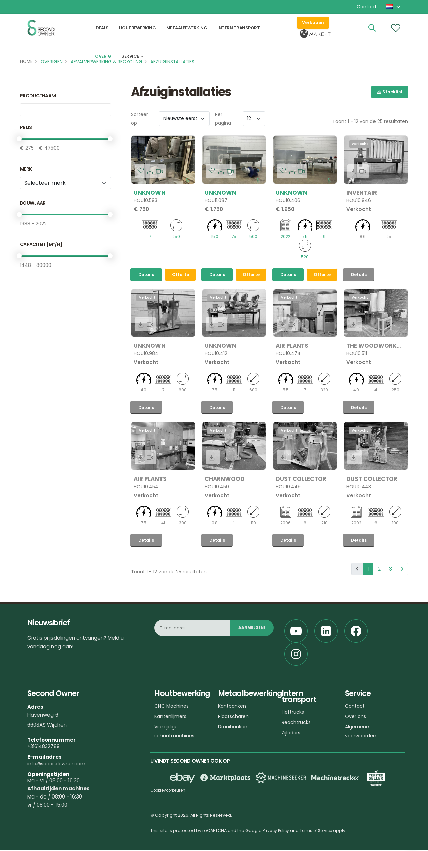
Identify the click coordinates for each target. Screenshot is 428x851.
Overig (103, 69)
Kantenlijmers (171, 717)
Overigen (52, 62)
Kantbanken (233, 707)
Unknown (150, 192)
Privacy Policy (277, 832)
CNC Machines (172, 707)
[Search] (372, 32)
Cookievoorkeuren (170, 791)
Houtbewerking (137, 32)
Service (130, 69)
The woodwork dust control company (371, 346)
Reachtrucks (297, 723)
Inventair (361, 192)
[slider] (19, 138)
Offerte (180, 275)
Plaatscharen (234, 717)
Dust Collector (301, 479)
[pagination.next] (402, 570)
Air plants (292, 346)
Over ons (356, 717)
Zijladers (292, 733)
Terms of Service (320, 832)
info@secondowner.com (57, 764)
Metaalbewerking (186, 32)
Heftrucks (293, 713)
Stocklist (390, 92)
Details (146, 275)
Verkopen (313, 27)
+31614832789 (44, 747)
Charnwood (225, 479)
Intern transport (238, 32)
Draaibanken (233, 727)
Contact (367, 6)
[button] (394, 7)
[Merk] (65, 183)
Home (26, 61)
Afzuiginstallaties (172, 62)
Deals (102, 32)
